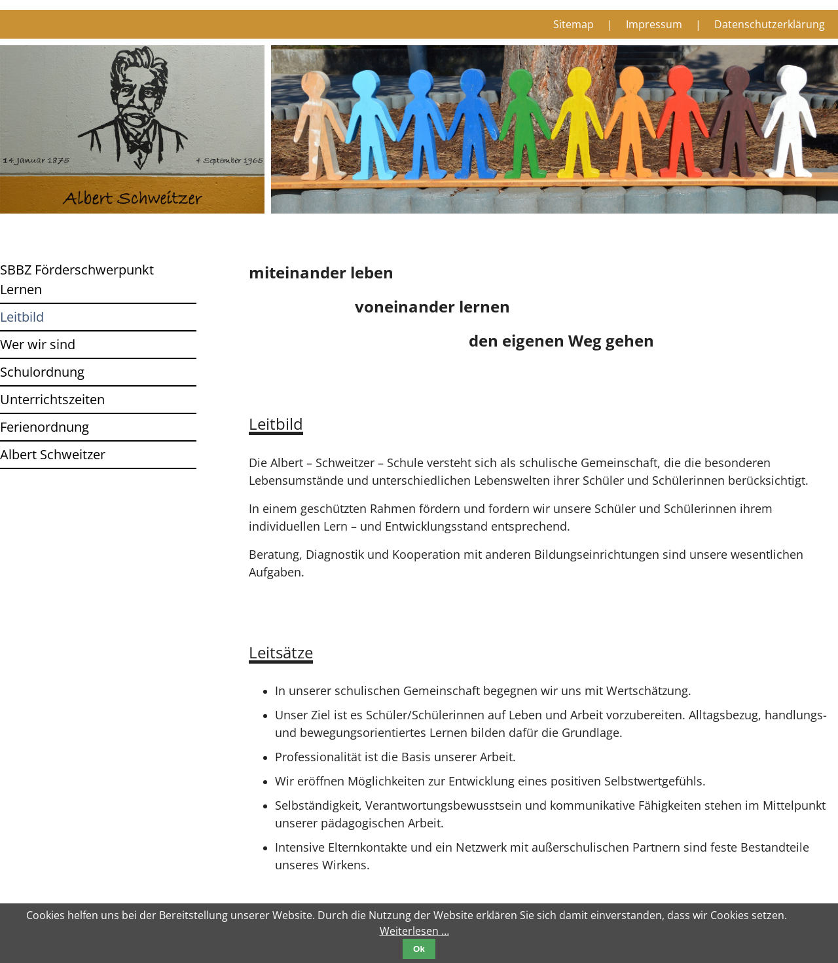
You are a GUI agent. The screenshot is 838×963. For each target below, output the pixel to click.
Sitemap (573, 24)
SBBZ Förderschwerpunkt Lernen (77, 279)
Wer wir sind (37, 344)
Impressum (654, 24)
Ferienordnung (44, 427)
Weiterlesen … (414, 931)
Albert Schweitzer (52, 454)
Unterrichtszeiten (52, 399)
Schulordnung (42, 372)
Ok (419, 949)
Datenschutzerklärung (769, 24)
